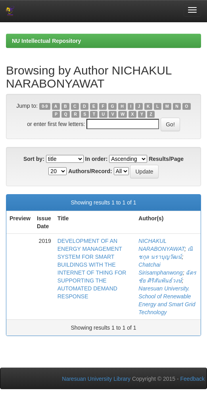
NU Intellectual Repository (46, 41)
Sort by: (33, 159)
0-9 (45, 106)
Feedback (192, 379)
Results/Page (166, 159)
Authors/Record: (90, 171)
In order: (96, 159)
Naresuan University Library (96, 379)
